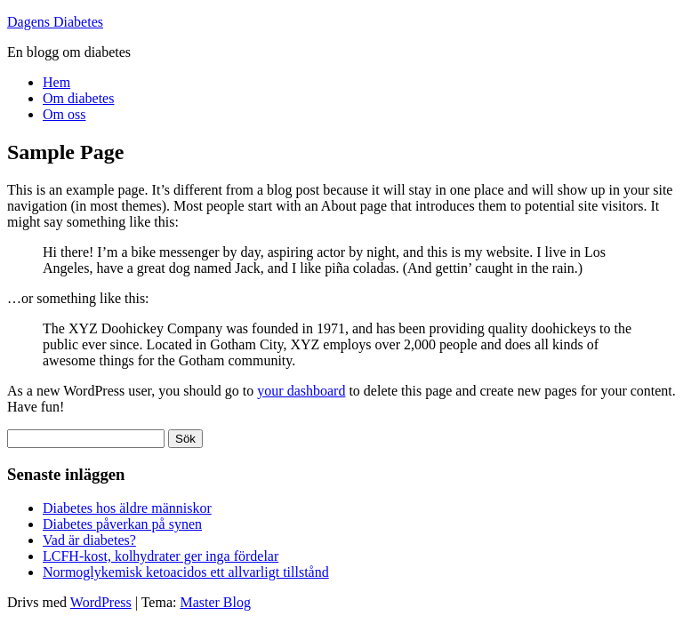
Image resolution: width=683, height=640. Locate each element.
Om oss (64, 114)
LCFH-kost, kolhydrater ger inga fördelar (160, 556)
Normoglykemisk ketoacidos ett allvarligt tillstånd (186, 572)
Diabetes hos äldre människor (127, 508)
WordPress (101, 602)
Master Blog (215, 602)
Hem (56, 82)
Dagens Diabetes (55, 21)
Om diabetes (78, 98)
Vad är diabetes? (89, 540)
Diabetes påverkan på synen (122, 524)
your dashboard (301, 390)
